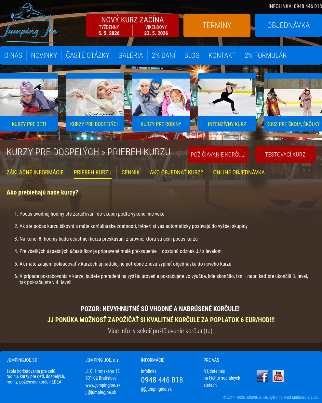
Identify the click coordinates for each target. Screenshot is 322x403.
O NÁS (13, 55)
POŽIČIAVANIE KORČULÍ (218, 154)
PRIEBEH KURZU (93, 172)
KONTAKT (222, 55)
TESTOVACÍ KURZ (285, 154)
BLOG (192, 55)
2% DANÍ (164, 55)
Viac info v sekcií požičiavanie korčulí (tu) (160, 331)
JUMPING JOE (257, 397)
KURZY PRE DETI (29, 124)
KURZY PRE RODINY (161, 124)
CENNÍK (131, 172)
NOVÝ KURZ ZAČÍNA (132, 25)
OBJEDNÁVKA (288, 25)
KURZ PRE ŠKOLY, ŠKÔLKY (293, 124)
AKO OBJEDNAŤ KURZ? (176, 172)
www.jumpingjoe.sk (103, 385)
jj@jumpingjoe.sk (101, 392)
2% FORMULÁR (266, 55)
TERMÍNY (217, 25)
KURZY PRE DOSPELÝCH (95, 124)
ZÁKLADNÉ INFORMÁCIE (35, 172)
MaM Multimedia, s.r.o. (301, 397)
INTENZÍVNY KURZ (227, 124)
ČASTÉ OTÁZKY (88, 55)
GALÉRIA (130, 55)
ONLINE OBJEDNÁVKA (239, 172)
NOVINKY (44, 55)
